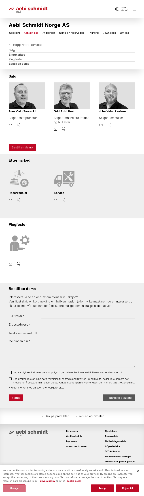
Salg (12, 50)
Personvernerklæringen (105, 372)
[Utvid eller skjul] (25, 45)
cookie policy (74, 481)
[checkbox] (10, 372)
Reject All (127, 488)
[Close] (138, 471)
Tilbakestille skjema (119, 398)
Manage (14, 488)
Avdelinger (49, 33)
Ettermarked (17, 54)
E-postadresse (20, 324)
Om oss (124, 33)
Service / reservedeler (72, 33)
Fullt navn (16, 316)
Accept (103, 488)
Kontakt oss (31, 33)
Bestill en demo (19, 64)
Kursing (94, 33)
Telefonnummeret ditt (23, 333)
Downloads (109, 33)
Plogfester (15, 59)
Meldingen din (19, 341)
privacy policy (47, 481)
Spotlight (14, 33)
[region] (72, 480)
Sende (16, 398)
